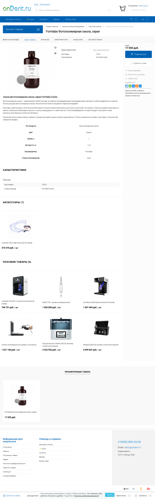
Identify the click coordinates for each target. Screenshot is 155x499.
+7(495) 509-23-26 (129, 441)
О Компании (7, 447)
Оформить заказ (138, 10)
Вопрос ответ (70, 19)
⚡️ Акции (30, 19)
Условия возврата (9, 476)
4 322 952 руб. (61, 351)
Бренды (56, 19)
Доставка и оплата (13, 19)
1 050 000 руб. (61, 309)
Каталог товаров (23, 29)
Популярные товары (10, 455)
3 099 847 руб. (102, 351)
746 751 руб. (20, 309)
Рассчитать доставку (135, 74)
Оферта (5, 459)
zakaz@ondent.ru (132, 447)
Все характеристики (101, 50)
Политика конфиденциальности (14, 463)
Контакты (44, 19)
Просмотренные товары (77, 371)
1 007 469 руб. (102, 309)
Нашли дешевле (133, 71)
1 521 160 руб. (20, 351)
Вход (36, 4)
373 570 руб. (20, 249)
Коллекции (7, 472)
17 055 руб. (10, 417)
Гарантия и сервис (9, 467)
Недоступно (131, 78)
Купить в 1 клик (138, 63)
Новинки (6, 451)
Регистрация (45, 4)
